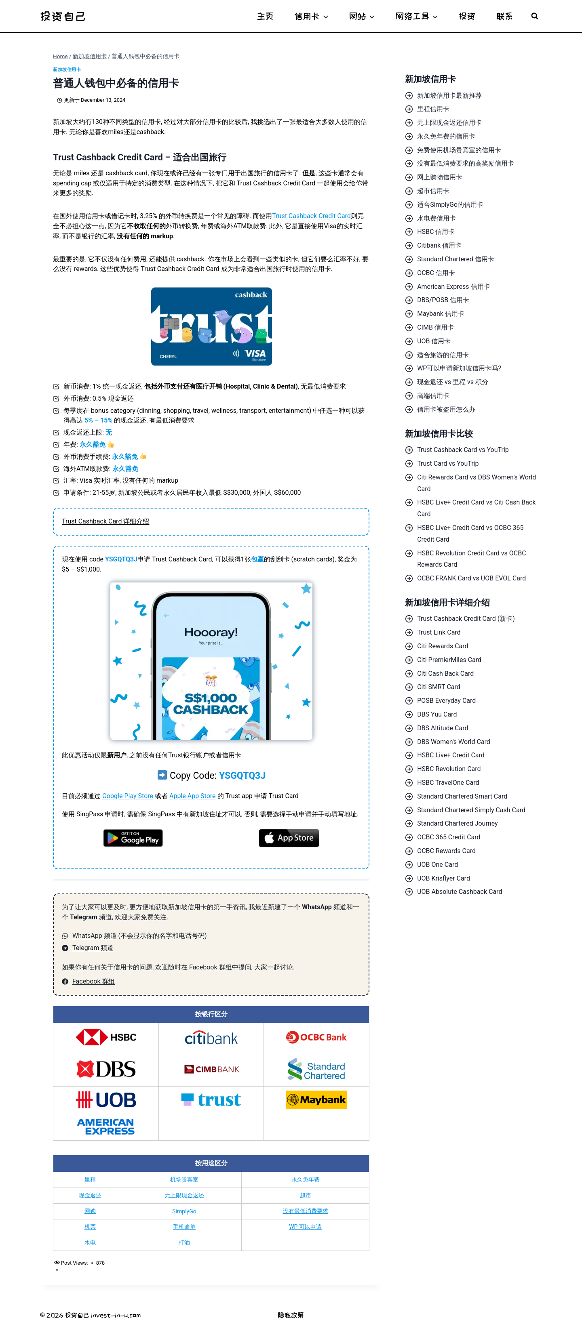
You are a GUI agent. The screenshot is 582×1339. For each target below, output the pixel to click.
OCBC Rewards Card (446, 851)
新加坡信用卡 (67, 69)
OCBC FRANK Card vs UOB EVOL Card (471, 578)
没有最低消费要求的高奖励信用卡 (465, 163)
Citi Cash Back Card (445, 673)
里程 (90, 1179)
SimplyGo (184, 1211)
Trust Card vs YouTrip (448, 463)
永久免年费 (305, 1179)
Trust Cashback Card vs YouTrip (463, 450)
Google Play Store (127, 796)
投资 (467, 16)
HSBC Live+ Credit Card (451, 755)
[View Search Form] (534, 16)
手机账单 (184, 1226)
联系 (504, 16)
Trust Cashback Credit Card (311, 216)
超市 (305, 1195)
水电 (90, 1242)
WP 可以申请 (305, 1226)
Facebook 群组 (93, 981)
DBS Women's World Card (453, 742)
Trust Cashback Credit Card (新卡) (466, 618)
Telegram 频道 (93, 948)
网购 (90, 1211)
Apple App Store (192, 796)
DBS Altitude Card (442, 728)
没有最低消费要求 (305, 1211)
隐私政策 (291, 1315)
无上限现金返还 (184, 1195)
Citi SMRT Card (438, 687)
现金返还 (90, 1195)
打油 (184, 1242)
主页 (265, 16)
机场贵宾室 (184, 1179)
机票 (90, 1226)
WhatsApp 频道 (94, 936)
